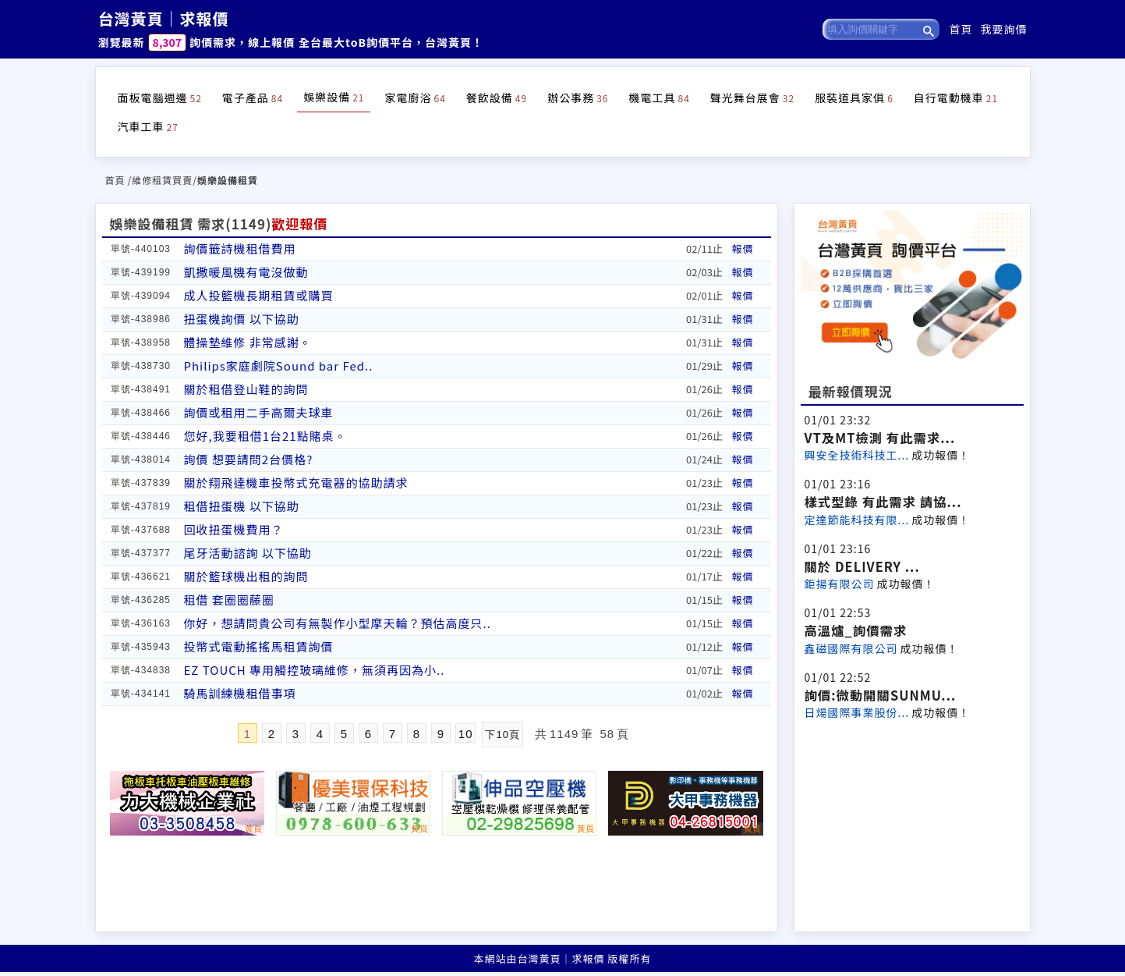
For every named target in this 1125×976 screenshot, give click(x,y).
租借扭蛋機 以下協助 (241, 506)
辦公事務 (577, 97)
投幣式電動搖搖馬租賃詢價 (259, 646)
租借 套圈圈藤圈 (229, 599)
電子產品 (252, 97)
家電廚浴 (414, 97)
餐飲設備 (496, 97)
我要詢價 (1004, 29)
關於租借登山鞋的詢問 (246, 389)
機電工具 (658, 97)
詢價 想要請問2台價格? (248, 459)
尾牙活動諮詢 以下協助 (248, 553)
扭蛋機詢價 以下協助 (241, 319)
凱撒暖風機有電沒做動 (246, 272)
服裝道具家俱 (854, 97)
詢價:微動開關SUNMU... (881, 695)
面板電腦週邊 (160, 97)
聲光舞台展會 (752, 97)
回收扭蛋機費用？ (234, 529)
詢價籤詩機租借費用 (240, 248)
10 (465, 733)
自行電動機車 (956, 97)
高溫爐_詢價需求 (856, 630)
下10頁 (502, 734)
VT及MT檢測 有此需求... (880, 437)
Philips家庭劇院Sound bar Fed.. (278, 365)
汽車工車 (148, 126)
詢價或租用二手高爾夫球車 (259, 412)
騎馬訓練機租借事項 (240, 693)
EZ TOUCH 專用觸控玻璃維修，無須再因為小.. (314, 670)
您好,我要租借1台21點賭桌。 (265, 436)
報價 (743, 248)
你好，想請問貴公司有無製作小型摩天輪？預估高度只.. (337, 623)
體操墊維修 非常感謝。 (248, 342)
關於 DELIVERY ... (862, 566)
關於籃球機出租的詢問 (246, 576)
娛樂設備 (333, 97)
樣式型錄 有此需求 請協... (883, 501)
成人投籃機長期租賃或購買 (259, 295)
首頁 (961, 29)
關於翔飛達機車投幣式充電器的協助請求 (296, 482)
